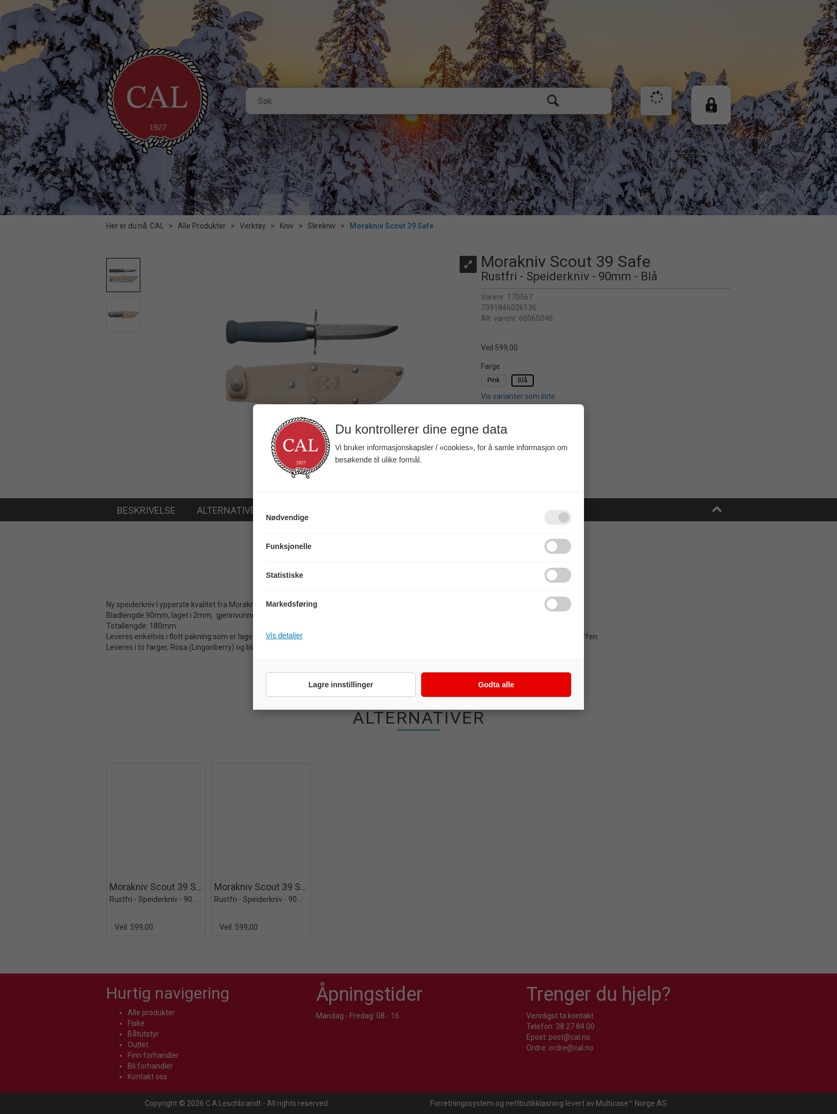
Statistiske (284, 575)
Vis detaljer (284, 635)
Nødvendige (287, 517)
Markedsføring (291, 604)
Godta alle (496, 684)
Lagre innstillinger (341, 684)
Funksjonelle (289, 546)
